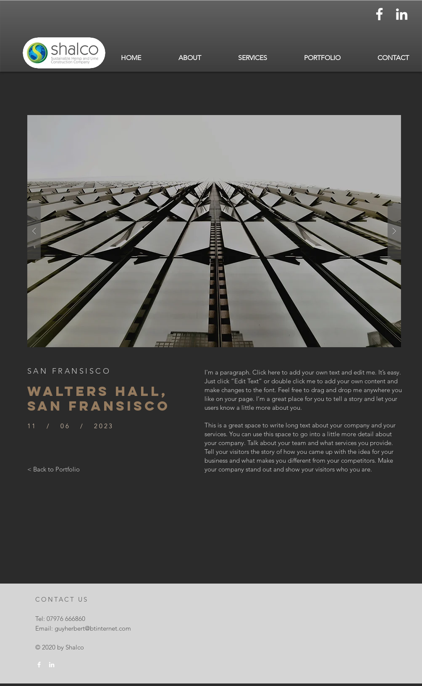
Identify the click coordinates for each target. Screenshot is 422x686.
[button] (190, 57)
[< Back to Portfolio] (53, 469)
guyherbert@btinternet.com (93, 628)
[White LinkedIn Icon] (401, 14)
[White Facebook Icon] (379, 14)
